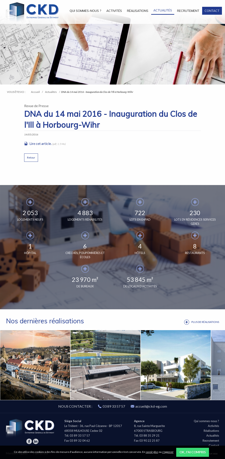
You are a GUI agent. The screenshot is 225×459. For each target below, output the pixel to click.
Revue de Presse (36, 106)
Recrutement (188, 11)
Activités (114, 11)
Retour (31, 157)
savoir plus (152, 452)
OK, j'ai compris (193, 452)
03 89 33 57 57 (114, 406)
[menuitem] (85, 10)
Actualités (162, 10)
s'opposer (168, 452)
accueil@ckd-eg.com (149, 406)
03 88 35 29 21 (149, 435)
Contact (212, 11)
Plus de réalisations (205, 322)
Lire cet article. (40, 143)
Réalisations (137, 11)
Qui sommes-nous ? (85, 11)
